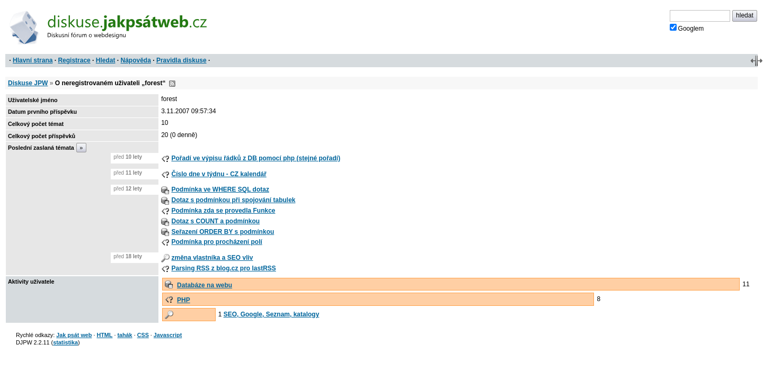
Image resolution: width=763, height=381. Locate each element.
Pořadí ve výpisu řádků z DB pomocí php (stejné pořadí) (255, 158)
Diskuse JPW (28, 83)
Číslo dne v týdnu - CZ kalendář (218, 174)
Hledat (106, 60)
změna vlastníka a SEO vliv (212, 257)
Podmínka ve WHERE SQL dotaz (220, 189)
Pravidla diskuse (181, 60)
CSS (143, 335)
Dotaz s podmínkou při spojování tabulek (233, 200)
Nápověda (136, 60)
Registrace (74, 60)
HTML (104, 335)
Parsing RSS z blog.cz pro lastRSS (223, 268)
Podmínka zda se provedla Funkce (223, 210)
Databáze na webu (204, 285)
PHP (183, 300)
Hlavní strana (32, 60)
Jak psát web (74, 335)
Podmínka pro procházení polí (216, 242)
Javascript (168, 335)
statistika (65, 342)
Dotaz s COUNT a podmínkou (215, 221)
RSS (172, 83)
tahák (124, 335)
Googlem (687, 28)
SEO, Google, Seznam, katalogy (272, 314)
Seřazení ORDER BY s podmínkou (222, 231)
